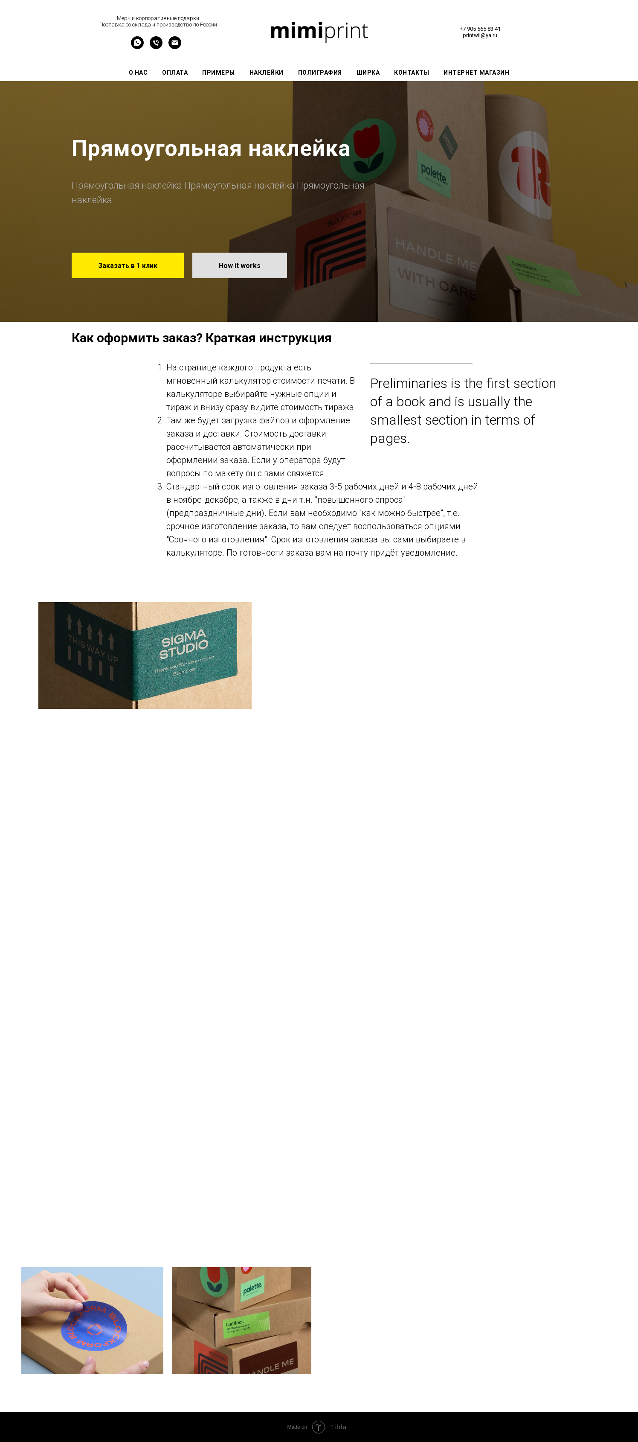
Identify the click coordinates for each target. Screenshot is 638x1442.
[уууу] (137, 46)
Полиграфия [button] (320, 72)
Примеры (218, 72)
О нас (138, 72)
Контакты (411, 72)
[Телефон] (156, 46)
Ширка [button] (368, 72)
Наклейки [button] (266, 72)
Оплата (175, 72)
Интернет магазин (476, 72)
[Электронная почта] (174, 46)
